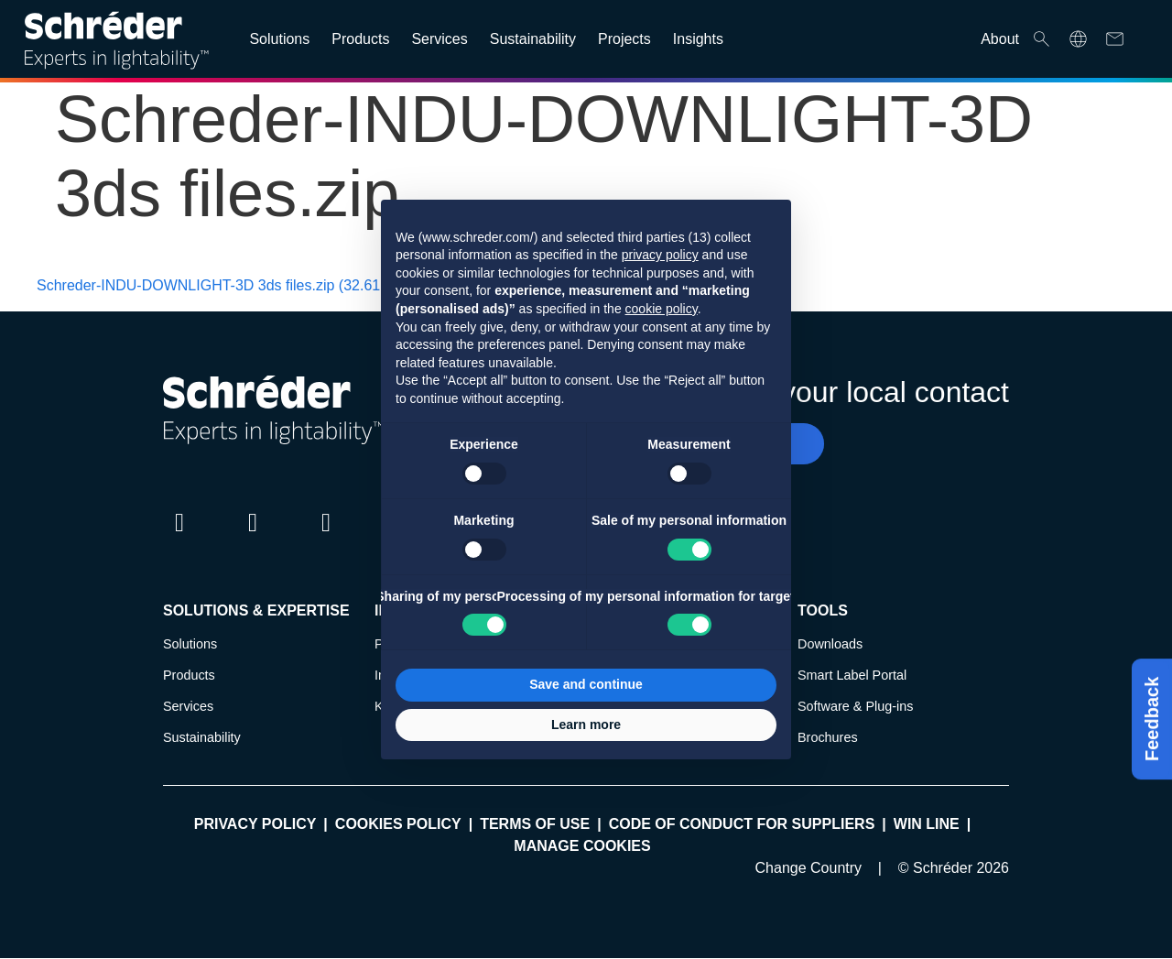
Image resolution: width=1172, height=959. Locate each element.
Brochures (828, 737)
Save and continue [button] (586, 684)
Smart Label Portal (852, 675)
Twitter (252, 539)
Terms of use (535, 824)
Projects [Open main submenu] (624, 39)
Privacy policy (255, 824)
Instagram (325, 539)
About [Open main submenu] (1000, 39)
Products (189, 675)
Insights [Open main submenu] (698, 39)
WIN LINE (927, 824)
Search (1041, 38)
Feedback (1152, 719)
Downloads (830, 644)
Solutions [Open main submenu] (279, 39)
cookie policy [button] (661, 308)
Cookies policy (398, 824)
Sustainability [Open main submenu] (533, 39)
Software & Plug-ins (855, 706)
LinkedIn (179, 539)
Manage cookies (582, 846)
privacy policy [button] (660, 254)
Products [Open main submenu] (360, 39)
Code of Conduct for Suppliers (742, 824)
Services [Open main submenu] (439, 39)
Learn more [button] (586, 724)
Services (188, 706)
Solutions (190, 644)
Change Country (809, 868)
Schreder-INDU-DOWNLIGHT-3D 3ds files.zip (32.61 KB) (222, 285)
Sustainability (202, 737)
